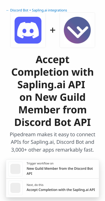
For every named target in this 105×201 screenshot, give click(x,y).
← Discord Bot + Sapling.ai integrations (36, 10)
